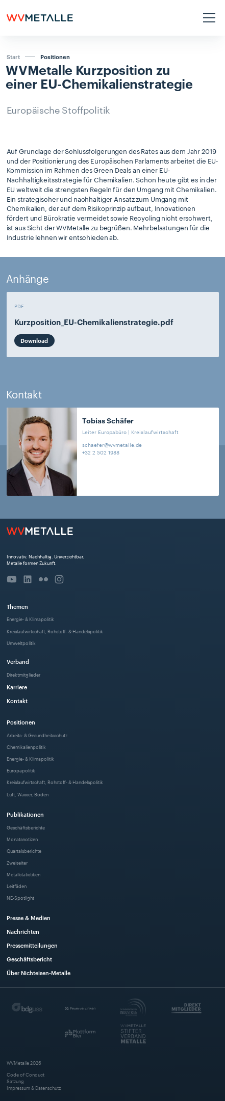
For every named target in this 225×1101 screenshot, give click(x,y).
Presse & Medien (29, 917)
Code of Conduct (25, 1074)
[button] (208, 18)
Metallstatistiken (23, 874)
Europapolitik (21, 770)
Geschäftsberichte (26, 827)
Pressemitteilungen (32, 945)
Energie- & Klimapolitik (30, 619)
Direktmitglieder (23, 674)
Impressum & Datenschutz (34, 1087)
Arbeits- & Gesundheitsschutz (37, 735)
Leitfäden (17, 886)
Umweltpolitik (21, 643)
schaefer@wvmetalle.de (112, 444)
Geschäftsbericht (29, 958)
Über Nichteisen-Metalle (38, 972)
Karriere (17, 686)
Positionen (55, 56)
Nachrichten (23, 931)
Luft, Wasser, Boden (27, 794)
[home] (40, 18)
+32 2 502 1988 (100, 452)
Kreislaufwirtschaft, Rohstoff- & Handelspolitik (55, 631)
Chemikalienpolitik (26, 746)
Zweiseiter (17, 862)
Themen (17, 606)
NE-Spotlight (20, 897)
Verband (18, 661)
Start (13, 56)
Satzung (15, 1081)
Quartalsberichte (24, 850)
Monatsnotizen (22, 839)
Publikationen (25, 814)
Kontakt (17, 700)
